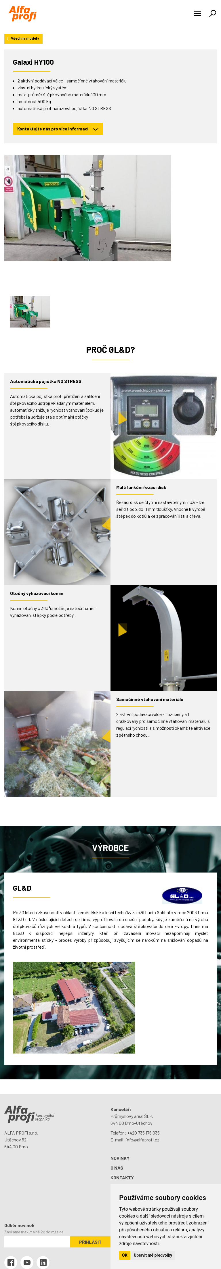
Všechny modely (22, 38)
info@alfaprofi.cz (142, 1139)
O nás (116, 1167)
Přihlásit (90, 1242)
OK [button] (124, 1255)
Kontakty (122, 1177)
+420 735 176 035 (143, 1132)
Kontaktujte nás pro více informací (57, 129)
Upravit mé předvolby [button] (153, 1255)
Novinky (119, 1158)
